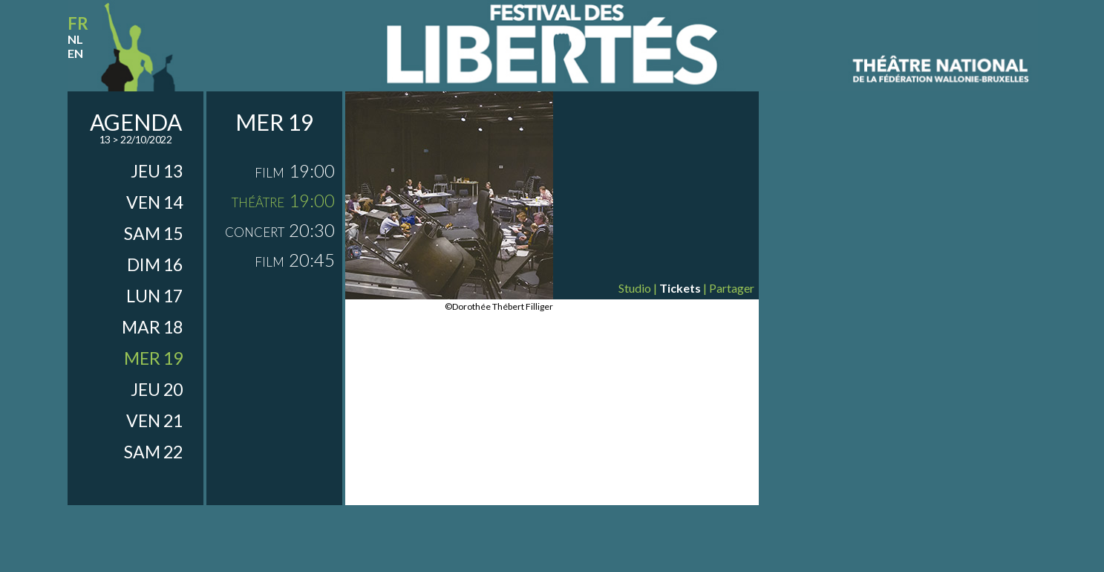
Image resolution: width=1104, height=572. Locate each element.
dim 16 (155, 264)
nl (75, 39)
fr (78, 23)
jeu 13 (157, 171)
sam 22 (153, 451)
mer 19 (153, 358)
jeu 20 (157, 389)
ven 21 (154, 420)
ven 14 (154, 202)
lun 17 (154, 295)
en (75, 53)
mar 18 (152, 327)
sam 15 (153, 233)
